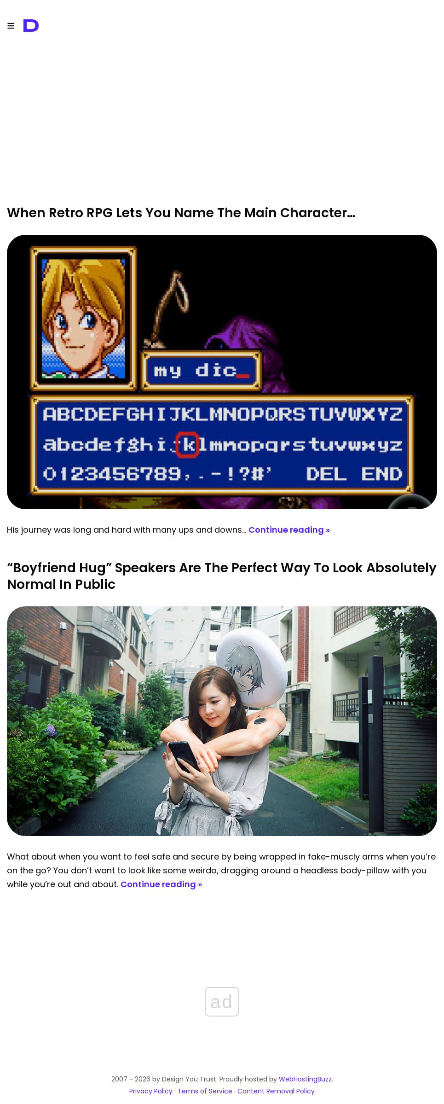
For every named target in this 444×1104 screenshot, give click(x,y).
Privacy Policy (151, 1091)
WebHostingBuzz (305, 1079)
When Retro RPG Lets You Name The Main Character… (181, 213)
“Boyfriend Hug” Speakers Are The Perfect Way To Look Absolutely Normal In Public (222, 576)
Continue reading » (289, 529)
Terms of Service (205, 1091)
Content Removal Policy (276, 1091)
